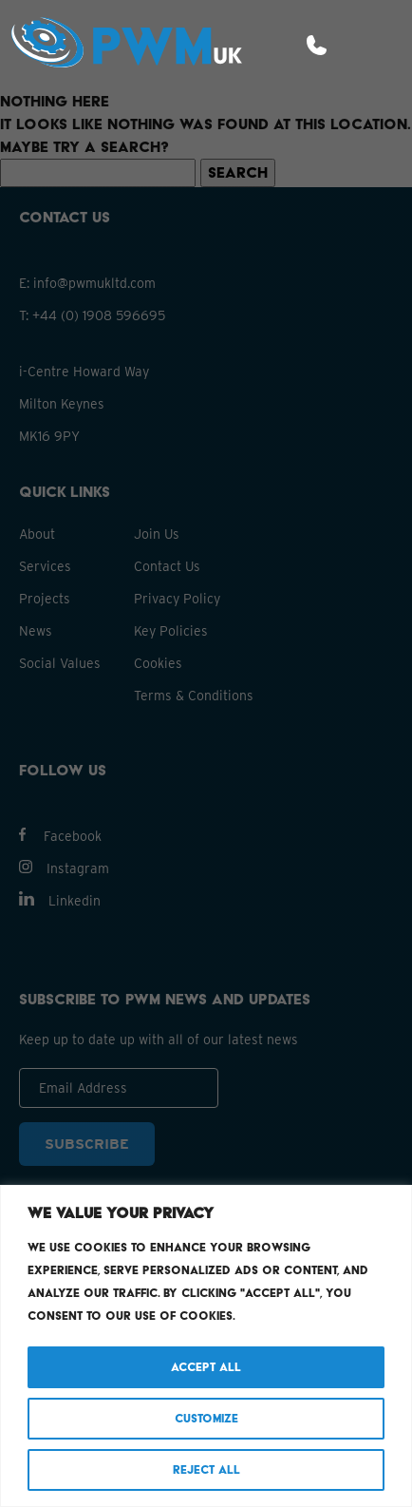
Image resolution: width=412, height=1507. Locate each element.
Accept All (206, 1367)
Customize (206, 1418)
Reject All (206, 1469)
